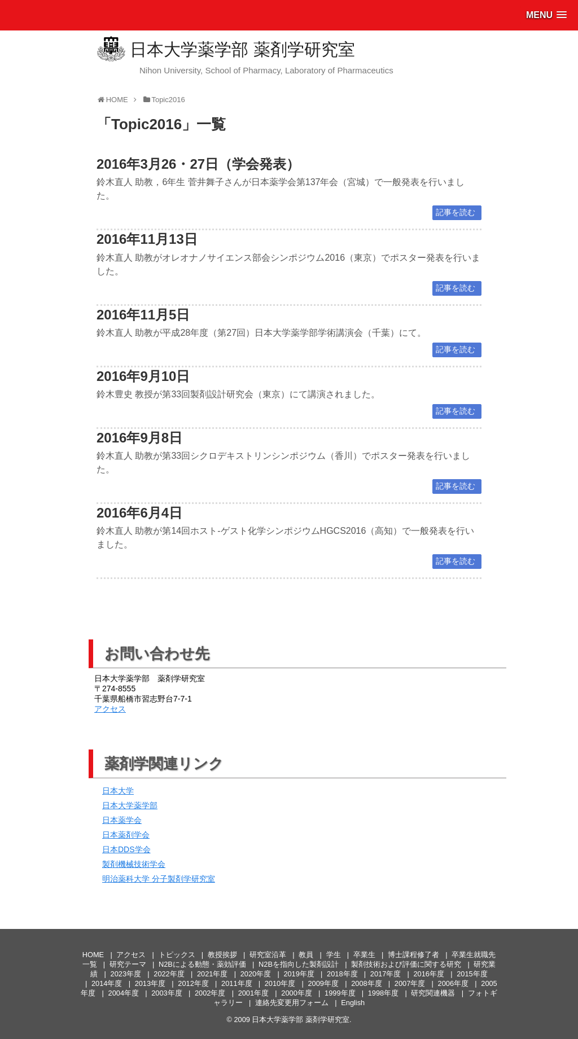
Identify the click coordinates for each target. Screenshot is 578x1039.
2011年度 (236, 983)
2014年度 (106, 983)
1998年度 (383, 993)
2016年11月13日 (147, 239)
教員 (306, 954)
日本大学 (118, 790)
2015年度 (472, 974)
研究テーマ (128, 964)
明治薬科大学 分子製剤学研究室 (158, 878)
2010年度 (280, 983)
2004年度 (123, 993)
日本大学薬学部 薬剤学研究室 (242, 49)
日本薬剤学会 (126, 834)
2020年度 (255, 974)
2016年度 (428, 974)
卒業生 (364, 954)
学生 (333, 954)
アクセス (110, 708)
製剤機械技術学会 (133, 864)
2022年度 (169, 974)
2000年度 (296, 993)
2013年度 (150, 983)
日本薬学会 (122, 820)
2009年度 (323, 983)
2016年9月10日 (143, 376)
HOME (93, 954)
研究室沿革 (267, 954)
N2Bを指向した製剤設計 (299, 964)
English (353, 1002)
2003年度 (166, 993)
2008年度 (366, 983)
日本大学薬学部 (129, 805)
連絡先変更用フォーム (292, 1002)
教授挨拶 (222, 954)
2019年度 (298, 974)
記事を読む (455, 212)
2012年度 (193, 983)
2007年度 (410, 983)
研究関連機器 (433, 993)
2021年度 (212, 974)
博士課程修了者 (413, 954)
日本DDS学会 (126, 849)
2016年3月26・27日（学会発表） (198, 164)
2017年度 (385, 974)
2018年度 (342, 974)
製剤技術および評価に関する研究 (406, 964)
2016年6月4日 (139, 512)
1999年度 (340, 993)
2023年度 (126, 974)
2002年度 (210, 993)
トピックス (177, 954)
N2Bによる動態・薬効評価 (202, 964)
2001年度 (253, 993)
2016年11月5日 (143, 314)
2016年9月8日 (139, 437)
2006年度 (453, 983)
